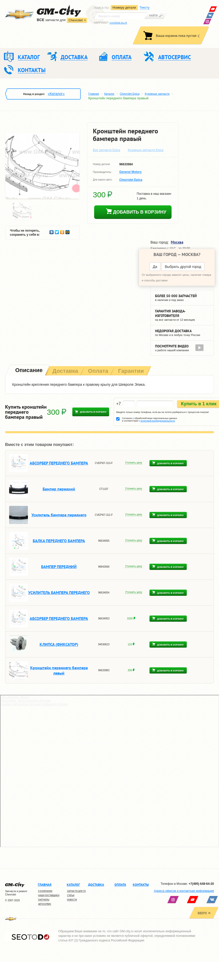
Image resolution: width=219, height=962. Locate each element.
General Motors (130, 172)
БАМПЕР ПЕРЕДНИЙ (59, 566)
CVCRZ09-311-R (118, 23)
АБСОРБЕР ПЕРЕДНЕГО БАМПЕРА (59, 463)
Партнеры (43, 899)
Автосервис (44, 904)
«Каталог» (56, 94)
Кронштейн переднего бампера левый (59, 670)
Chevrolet (76, 20)
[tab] (28, 370)
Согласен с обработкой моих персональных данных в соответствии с (149, 419)
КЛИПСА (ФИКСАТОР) (59, 644)
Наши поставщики (48, 895)
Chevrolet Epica (130, 93)
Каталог (109, 93)
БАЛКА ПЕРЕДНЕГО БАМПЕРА (59, 540)
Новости (72, 899)
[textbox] (120, 15)
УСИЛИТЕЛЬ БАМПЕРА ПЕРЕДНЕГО (59, 592)
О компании (45, 891)
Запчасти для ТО (76, 891)
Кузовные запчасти (157, 93)
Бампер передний (59, 488)
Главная (93, 93)
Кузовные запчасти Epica (145, 150)
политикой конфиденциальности (157, 421)
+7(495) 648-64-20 (201, 884)
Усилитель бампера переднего (59, 514)
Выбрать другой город (183, 267)
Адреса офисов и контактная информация (184, 891)
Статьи (70, 895)
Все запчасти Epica (106, 150)
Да (155, 267)
